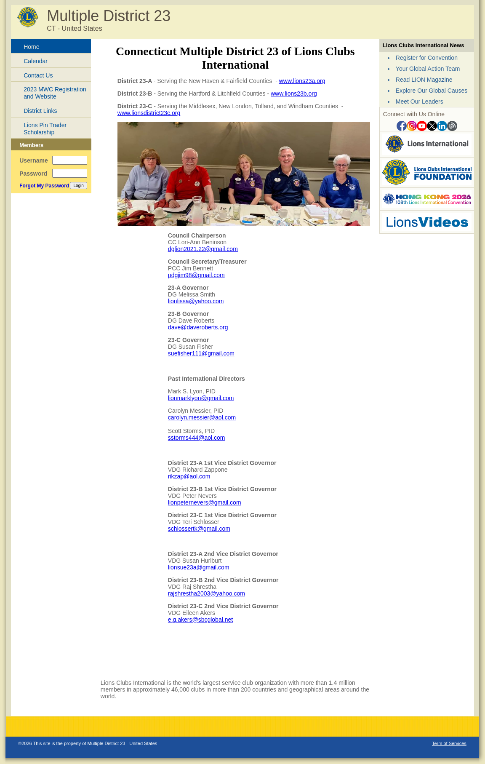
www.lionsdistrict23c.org (148, 113)
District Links (40, 110)
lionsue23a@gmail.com (198, 567)
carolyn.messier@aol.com (202, 417)
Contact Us (38, 75)
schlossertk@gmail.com (199, 528)
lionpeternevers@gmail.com (204, 502)
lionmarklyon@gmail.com (201, 398)
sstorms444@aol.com (196, 437)
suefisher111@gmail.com (201, 353)
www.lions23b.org (294, 93)
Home (31, 46)
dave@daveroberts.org (198, 327)
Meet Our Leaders (419, 101)
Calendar (36, 61)
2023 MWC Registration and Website (55, 93)
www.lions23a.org (302, 80)
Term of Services (449, 743)
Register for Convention (427, 57)
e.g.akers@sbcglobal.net (200, 619)
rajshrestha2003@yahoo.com (206, 593)
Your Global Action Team (428, 68)
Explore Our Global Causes (431, 90)
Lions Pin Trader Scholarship (45, 129)
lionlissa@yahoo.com (196, 301)
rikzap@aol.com (189, 476)
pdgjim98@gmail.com (196, 275)
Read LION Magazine (424, 79)
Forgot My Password (44, 186)
